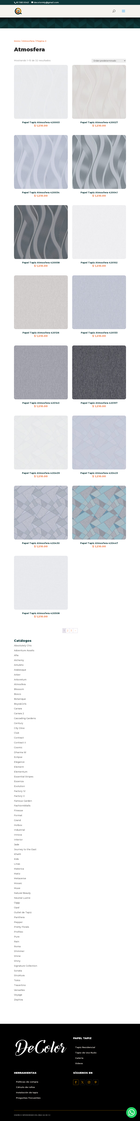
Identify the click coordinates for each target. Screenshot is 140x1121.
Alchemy (19, 660)
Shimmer (19, 951)
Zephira (18, 999)
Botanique (20, 699)
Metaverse (20, 878)
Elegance (19, 762)
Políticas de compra (27, 1082)
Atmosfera (28, 41)
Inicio (17, 41)
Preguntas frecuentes (28, 1098)
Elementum (20, 771)
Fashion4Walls (22, 805)
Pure (17, 936)
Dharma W (20, 752)
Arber (17, 674)
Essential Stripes (23, 776)
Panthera (19, 917)
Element (19, 766)
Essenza (19, 781)
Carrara (18, 708)
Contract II (20, 742)
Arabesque (20, 669)
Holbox (18, 825)
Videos (79, 1063)
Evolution (19, 786)
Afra (16, 655)
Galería (79, 1058)
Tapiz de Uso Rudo (85, 1052)
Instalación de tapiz (27, 1092)
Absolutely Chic (23, 645)
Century (18, 723)
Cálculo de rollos (25, 1087)
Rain (16, 941)
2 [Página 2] (67, 630)
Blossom (19, 689)
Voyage (18, 994)
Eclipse (18, 757)
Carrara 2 (19, 713)
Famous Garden (23, 800)
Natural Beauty (22, 893)
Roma (17, 946)
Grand (17, 820)
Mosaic (18, 883)
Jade (16, 844)
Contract (19, 737)
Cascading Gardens (25, 718)
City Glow (19, 728)
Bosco (17, 694)
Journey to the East (25, 849)
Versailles (19, 990)
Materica (19, 868)
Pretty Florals (21, 927)
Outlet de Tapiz (23, 912)
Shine (17, 956)
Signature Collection (25, 965)
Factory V (19, 796)
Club (16, 732)
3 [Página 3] (71, 630)
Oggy (17, 902)
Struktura (19, 975)
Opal (16, 907)
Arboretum (20, 679)
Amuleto (19, 665)
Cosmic (18, 747)
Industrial (19, 829)
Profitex (18, 931)
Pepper (18, 922)
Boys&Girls (20, 703)
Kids (16, 859)
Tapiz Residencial (85, 1047)
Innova (18, 834)
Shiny (17, 961)
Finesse (18, 810)
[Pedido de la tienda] (109, 61)
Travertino (20, 985)
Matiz (17, 873)
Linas (17, 863)
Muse (17, 888)
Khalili (17, 854)
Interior (18, 839)
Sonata (18, 970)
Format (18, 815)
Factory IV (19, 791)
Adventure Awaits (24, 650)
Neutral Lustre (22, 898)
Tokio (17, 980)
